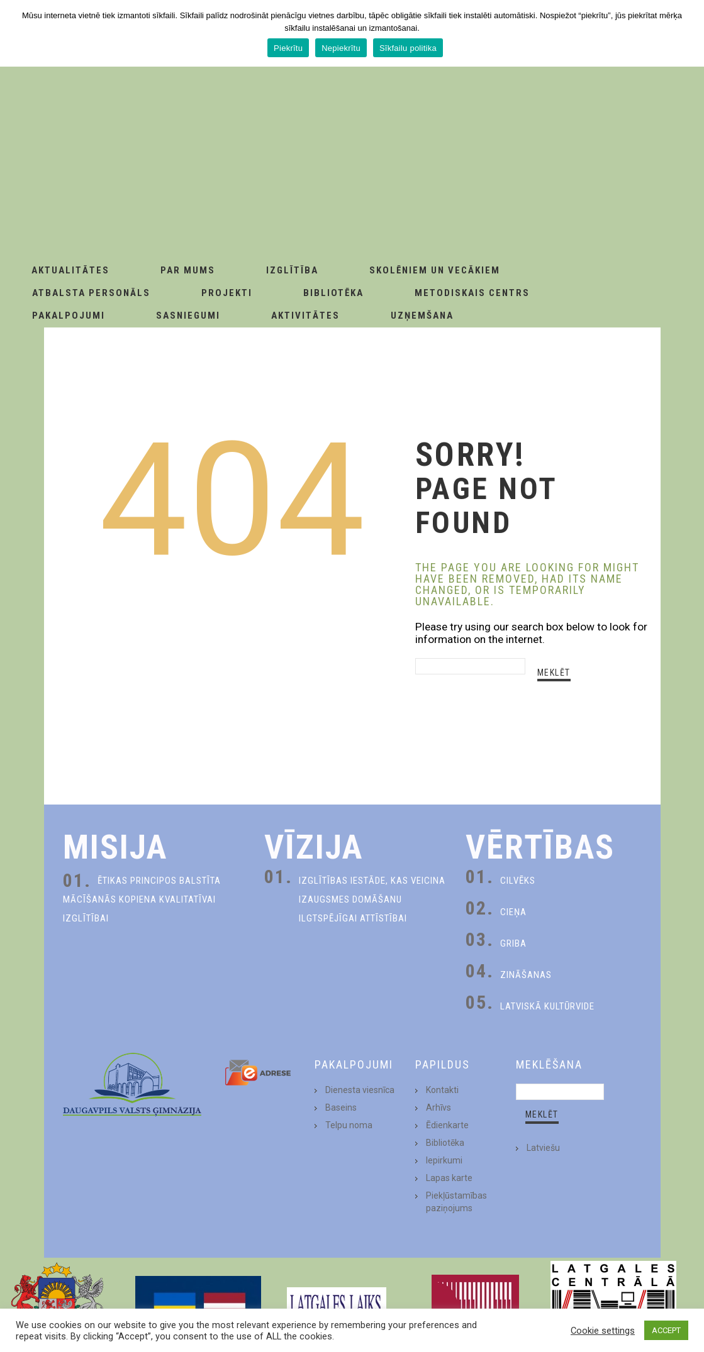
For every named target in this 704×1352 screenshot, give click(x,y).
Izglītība (292, 270)
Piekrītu (288, 48)
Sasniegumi (188, 315)
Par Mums (187, 270)
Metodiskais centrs (472, 293)
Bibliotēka (333, 293)
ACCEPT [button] (666, 1330)
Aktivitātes (305, 315)
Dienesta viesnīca (359, 1090)
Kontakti (442, 1090)
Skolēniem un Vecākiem (434, 270)
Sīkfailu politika (408, 48)
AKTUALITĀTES (70, 270)
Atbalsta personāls (91, 293)
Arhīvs (438, 1107)
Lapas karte (449, 1178)
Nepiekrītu (340, 48)
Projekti (226, 293)
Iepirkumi (444, 1160)
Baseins (341, 1107)
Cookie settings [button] (603, 1330)
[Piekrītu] (688, 33)
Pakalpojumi (68, 315)
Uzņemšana (422, 315)
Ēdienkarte (447, 1125)
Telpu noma (348, 1125)
